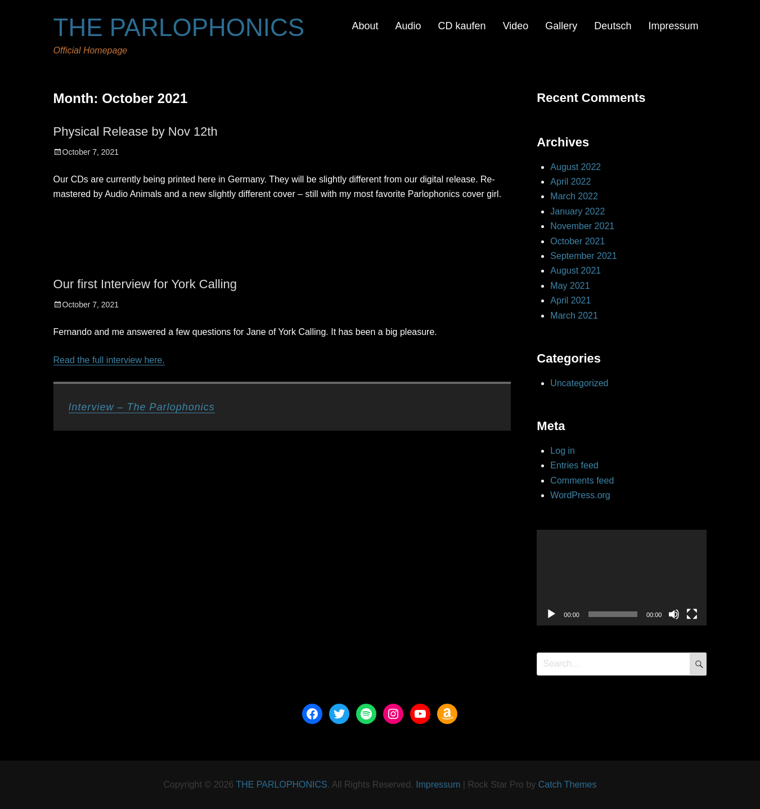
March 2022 (574, 196)
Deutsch (612, 26)
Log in (562, 450)
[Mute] (674, 614)
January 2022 (577, 211)
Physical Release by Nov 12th (135, 131)
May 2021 (570, 285)
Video (516, 26)
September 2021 (583, 256)
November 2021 (582, 226)
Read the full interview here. (109, 360)
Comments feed (582, 480)
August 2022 (575, 167)
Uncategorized (579, 383)
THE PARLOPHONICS (179, 27)
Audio (408, 26)
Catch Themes (567, 784)
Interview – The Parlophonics (142, 407)
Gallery (561, 26)
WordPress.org (580, 495)
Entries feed (574, 465)
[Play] (551, 614)
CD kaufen (462, 26)
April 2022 (570, 181)
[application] (622, 577)
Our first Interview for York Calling (145, 284)
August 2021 (575, 270)
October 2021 (577, 241)
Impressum (673, 26)
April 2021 (570, 300)
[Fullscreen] (692, 614)
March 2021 (574, 315)
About (365, 26)
